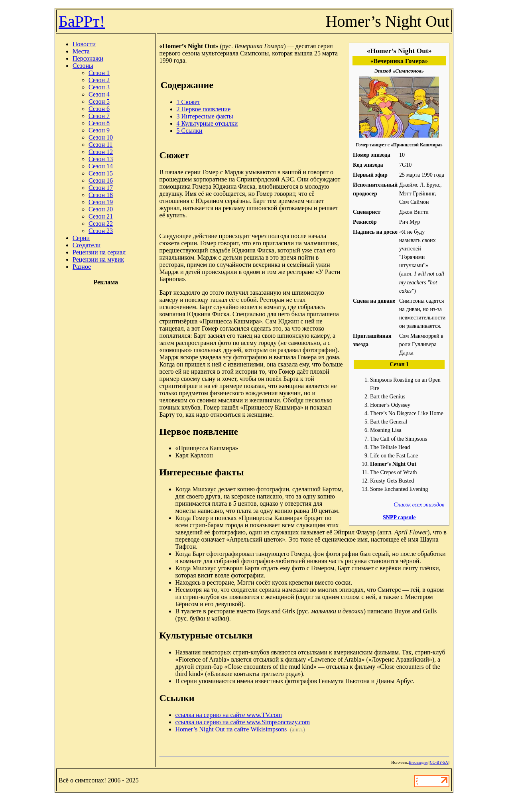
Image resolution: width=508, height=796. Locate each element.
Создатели (86, 245)
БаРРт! (82, 21)
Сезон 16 (101, 180)
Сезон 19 (101, 202)
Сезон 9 (99, 130)
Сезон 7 (99, 115)
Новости (84, 44)
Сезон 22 (101, 223)
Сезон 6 (99, 108)
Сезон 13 (101, 159)
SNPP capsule (399, 517)
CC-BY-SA (439, 762)
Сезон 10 (101, 137)
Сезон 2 (99, 80)
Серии (81, 237)
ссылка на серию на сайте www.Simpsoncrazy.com (242, 722)
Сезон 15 (101, 173)
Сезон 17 (101, 187)
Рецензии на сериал (99, 252)
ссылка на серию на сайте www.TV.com (228, 714)
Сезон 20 (101, 209)
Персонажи (88, 58)
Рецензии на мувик (98, 259)
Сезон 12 (101, 151)
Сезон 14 (101, 166)
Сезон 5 (99, 101)
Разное (82, 266)
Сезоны (83, 65)
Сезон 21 (101, 216)
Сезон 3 (99, 87)
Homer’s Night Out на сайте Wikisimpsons (231, 729)
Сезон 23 (101, 230)
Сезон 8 (99, 123)
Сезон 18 (101, 194)
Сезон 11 (100, 144)
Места (81, 51)
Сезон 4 (99, 94)
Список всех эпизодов (419, 504)
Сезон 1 (99, 72)
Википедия (418, 762)
